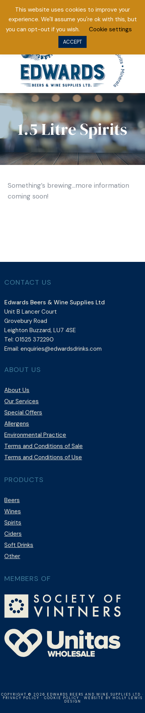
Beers (12, 500)
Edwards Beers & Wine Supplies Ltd (72, 64)
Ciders (13, 534)
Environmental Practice (35, 435)
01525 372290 (34, 339)
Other (12, 556)
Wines (12, 511)
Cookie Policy (61, 698)
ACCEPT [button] (72, 42)
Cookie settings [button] (110, 29)
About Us (16, 390)
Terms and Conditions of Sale (43, 446)
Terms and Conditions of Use (43, 457)
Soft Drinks (18, 545)
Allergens (16, 424)
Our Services (21, 401)
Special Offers (23, 412)
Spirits (12, 522)
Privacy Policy (21, 698)
